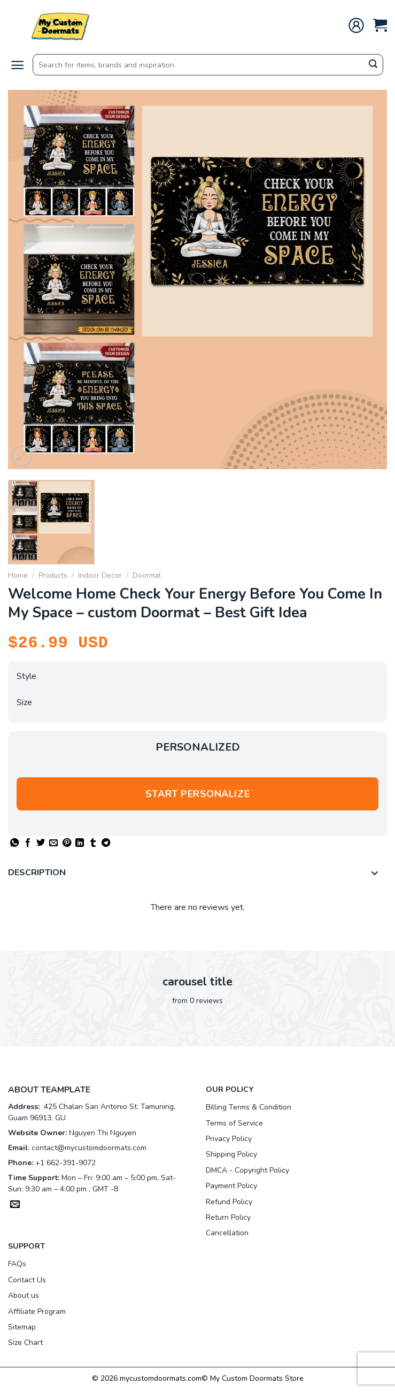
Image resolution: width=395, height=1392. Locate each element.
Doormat (147, 575)
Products (52, 575)
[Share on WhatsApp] (14, 843)
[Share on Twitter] (40, 843)
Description (196, 873)
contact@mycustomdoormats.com (89, 1148)
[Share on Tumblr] (93, 843)
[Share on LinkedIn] (79, 843)
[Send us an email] (15, 1205)
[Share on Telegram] (106, 843)
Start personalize (197, 793)
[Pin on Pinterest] (67, 843)
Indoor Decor (100, 575)
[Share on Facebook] (28, 843)
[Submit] (373, 65)
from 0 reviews (197, 1001)
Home (18, 575)
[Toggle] (374, 873)
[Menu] (17, 65)
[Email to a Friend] (53, 843)
